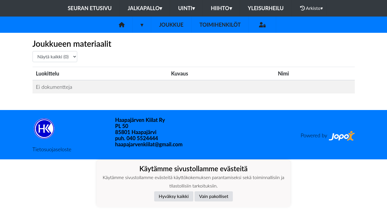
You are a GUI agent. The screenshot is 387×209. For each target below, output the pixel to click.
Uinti (186, 8)
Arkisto (311, 8)
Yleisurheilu (266, 8)
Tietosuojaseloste (52, 149)
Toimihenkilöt (220, 24)
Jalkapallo (145, 8)
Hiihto (221, 8)
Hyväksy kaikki (174, 196)
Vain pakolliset (213, 196)
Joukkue (171, 24)
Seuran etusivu (90, 8)
